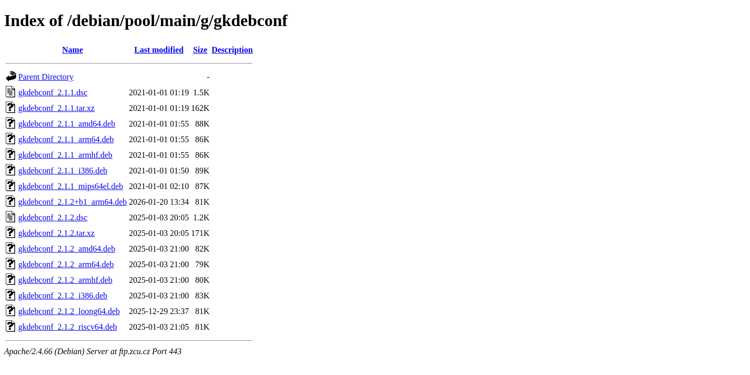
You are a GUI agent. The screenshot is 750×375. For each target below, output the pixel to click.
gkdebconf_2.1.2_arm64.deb (66, 264)
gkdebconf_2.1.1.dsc (53, 92)
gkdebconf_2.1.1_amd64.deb (66, 123)
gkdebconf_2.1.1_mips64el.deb (70, 186)
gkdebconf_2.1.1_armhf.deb (65, 155)
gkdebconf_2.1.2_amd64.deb (66, 248)
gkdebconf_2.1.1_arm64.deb (66, 139)
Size (200, 49)
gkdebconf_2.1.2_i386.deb (62, 295)
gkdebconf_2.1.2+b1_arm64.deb (72, 201)
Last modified (159, 49)
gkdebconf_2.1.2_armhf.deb (65, 280)
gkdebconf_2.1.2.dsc (53, 217)
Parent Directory (45, 76)
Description (232, 49)
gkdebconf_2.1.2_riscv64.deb (67, 326)
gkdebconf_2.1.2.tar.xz (56, 233)
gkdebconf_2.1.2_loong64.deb (69, 311)
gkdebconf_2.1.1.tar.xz (56, 108)
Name (72, 49)
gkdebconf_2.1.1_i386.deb (62, 170)
